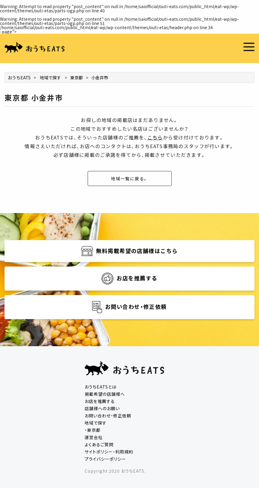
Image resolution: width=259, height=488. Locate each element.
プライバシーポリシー (105, 459)
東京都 (76, 78)
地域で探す (50, 78)
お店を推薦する (100, 401)
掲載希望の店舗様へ (105, 394)
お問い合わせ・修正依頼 (108, 416)
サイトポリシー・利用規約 (109, 452)
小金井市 (99, 78)
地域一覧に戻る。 (129, 178)
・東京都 (93, 430)
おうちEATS (19, 78)
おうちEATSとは (100, 387)
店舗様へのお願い (102, 408)
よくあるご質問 (99, 444)
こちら (155, 137)
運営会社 (94, 437)
